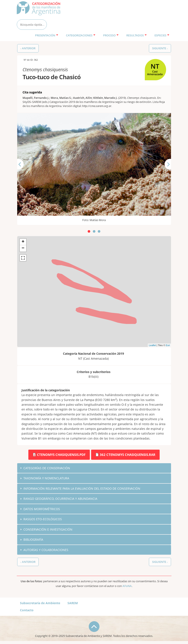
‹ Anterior (27, 48)
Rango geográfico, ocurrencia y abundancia (60, 499)
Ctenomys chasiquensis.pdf (61, 454)
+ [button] (22, 242)
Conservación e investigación (47, 529)
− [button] (22, 248)
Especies (161, 35)
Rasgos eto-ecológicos (42, 519)
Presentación (46, 35)
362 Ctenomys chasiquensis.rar (127, 454)
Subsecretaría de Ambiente (40, 603)
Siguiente (171, 172)
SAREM (72, 603)
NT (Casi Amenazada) (153, 63)
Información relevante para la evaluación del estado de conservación (81, 488)
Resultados (136, 35)
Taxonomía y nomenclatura (46, 478)
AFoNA (127, 586)
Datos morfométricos (41, 509)
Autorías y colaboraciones (45, 550)
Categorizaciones (80, 35)
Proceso (111, 35)
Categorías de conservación (46, 468)
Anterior (23, 172)
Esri (168, 345)
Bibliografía (33, 540)
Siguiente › (160, 48)
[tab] (94, 468)
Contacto (27, 610)
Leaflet (152, 345)
